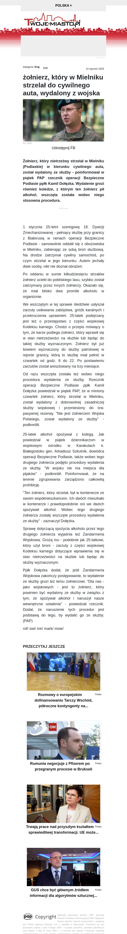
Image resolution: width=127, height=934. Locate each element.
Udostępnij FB (63, 148)
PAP (45, 68)
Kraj (37, 67)
